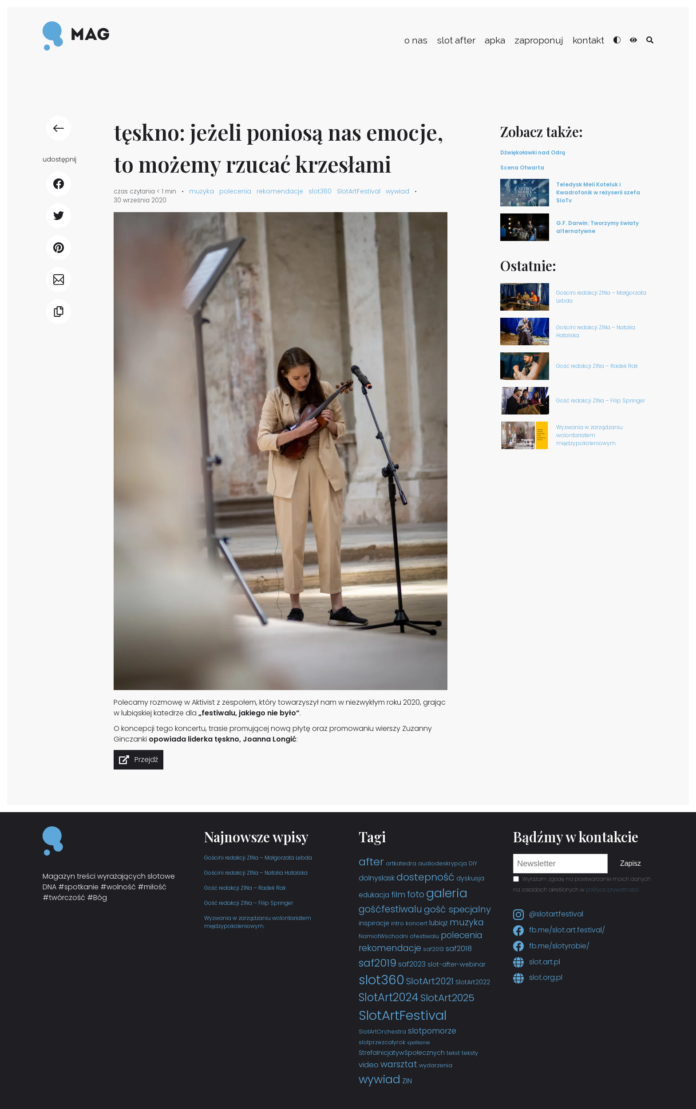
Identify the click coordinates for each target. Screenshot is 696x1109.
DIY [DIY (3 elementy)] (473, 863)
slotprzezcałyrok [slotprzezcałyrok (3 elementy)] (382, 1042)
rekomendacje (280, 191)
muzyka (201, 191)
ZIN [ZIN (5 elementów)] (407, 1080)
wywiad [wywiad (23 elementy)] (379, 1079)
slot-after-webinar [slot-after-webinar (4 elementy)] (456, 964)
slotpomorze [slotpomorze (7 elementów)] (432, 1031)
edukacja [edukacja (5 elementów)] (374, 895)
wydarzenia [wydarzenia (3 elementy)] (435, 1065)
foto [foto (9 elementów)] (415, 894)
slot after (456, 40)
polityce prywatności (612, 889)
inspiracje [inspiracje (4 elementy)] (374, 923)
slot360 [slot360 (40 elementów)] (381, 980)
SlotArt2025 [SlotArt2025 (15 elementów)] (447, 998)
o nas (415, 40)
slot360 (320, 191)
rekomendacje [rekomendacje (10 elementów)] (390, 948)
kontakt (588, 40)
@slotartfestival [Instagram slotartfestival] (548, 914)
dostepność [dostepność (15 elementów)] (425, 877)
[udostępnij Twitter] (58, 215)
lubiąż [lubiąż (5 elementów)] (438, 922)
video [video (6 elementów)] (369, 1065)
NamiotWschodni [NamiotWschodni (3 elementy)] (383, 936)
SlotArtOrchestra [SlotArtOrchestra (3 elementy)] (382, 1031)
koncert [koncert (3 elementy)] (416, 923)
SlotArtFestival (358, 191)
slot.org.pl (537, 977)
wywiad (397, 191)
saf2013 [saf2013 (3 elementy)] (433, 949)
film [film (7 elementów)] (398, 894)
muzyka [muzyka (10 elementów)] (467, 922)
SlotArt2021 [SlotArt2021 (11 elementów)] (430, 981)
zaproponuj (538, 40)
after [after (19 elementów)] (371, 861)
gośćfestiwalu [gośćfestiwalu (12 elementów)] (390, 909)
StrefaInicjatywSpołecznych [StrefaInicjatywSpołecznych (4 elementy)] (402, 1052)
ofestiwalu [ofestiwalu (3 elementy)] (424, 936)
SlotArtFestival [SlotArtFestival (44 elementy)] (403, 1015)
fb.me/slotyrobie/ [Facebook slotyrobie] (551, 946)
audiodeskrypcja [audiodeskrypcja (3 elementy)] (442, 863)
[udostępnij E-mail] (58, 279)
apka (495, 40)
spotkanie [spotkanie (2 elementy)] (418, 1042)
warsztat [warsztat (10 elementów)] (398, 1064)
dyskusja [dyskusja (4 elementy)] (470, 878)
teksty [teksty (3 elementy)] (470, 1053)
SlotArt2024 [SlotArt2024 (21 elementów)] (389, 997)
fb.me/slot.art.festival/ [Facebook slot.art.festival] (559, 930)
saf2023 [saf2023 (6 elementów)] (412, 964)
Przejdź (146, 759)
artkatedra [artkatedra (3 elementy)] (401, 863)
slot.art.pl (536, 962)
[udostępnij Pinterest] (58, 247)
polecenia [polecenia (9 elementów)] (461, 935)
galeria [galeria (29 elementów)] (446, 893)
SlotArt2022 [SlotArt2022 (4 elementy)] (472, 982)
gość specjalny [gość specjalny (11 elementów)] (457, 909)
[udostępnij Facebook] (58, 183)
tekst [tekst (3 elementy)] (453, 1053)
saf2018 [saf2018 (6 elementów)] (459, 948)
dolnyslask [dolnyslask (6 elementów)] (377, 878)
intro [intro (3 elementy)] (397, 923)
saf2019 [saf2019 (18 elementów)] (377, 962)
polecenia (235, 191)
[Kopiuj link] (58, 311)
